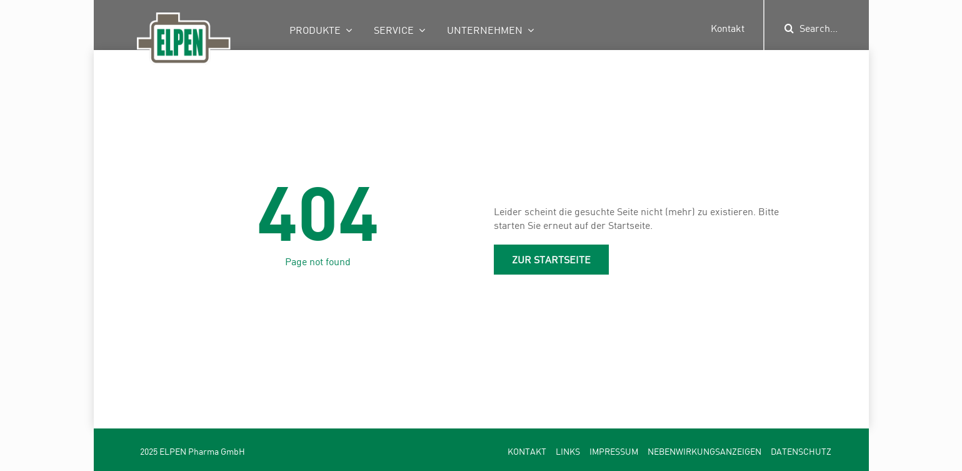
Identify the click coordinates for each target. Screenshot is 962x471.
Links (568, 451)
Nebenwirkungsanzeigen (704, 451)
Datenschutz (801, 451)
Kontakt (727, 28)
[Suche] (788, 28)
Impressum (613, 451)
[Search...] (832, 28)
